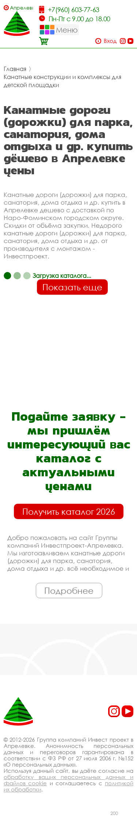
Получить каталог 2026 (68, 511)
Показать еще (72, 287)
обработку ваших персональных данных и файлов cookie (68, 780)
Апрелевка (21, 7)
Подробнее (69, 590)
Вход (110, 41)
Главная (15, 68)
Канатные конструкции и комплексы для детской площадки (62, 81)
